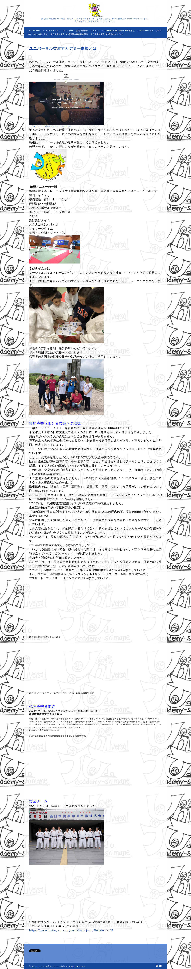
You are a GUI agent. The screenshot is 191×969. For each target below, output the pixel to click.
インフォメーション (51, 31)
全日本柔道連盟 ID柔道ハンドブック (107, 34)
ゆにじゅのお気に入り (38, 34)
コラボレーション (145, 31)
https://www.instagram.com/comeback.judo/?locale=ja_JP (71, 930)
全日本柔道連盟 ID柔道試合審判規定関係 (69, 34)
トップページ (34, 31)
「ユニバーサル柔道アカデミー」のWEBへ (51, 126)
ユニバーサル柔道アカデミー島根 (50, 966)
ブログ (159, 31)
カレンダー (68, 31)
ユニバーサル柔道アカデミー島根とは (117, 31)
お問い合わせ (82, 31)
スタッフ (94, 31)
